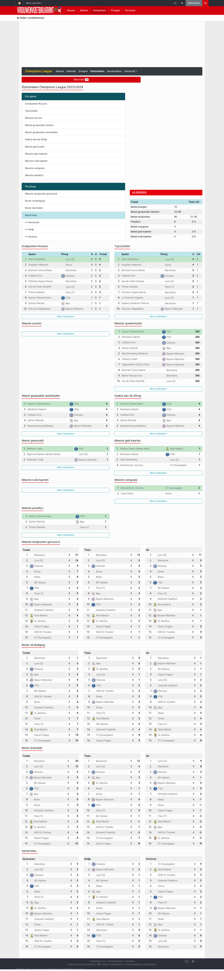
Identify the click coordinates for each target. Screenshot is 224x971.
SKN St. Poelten (41, 632)
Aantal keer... (31, 215)
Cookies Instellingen (110, 964)
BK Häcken (38, 582)
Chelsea (67, 275)
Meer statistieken (65, 316)
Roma (66, 264)
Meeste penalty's (34, 175)
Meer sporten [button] (33, 3)
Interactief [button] (129, 71)
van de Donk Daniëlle (39, 286)
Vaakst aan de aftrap (36, 139)
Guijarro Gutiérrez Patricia (135, 303)
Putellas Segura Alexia (40, 281)
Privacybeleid (115, 961)
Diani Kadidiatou (37, 259)
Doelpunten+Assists (36, 103)
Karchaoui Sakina (131, 336)
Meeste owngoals (35, 168)
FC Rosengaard (176, 465)
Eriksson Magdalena (39, 308)
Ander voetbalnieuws (30, 17)
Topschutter (31, 110)
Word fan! (81, 79)
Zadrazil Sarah (129, 359)
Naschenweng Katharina (135, 353)
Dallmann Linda (35, 459)
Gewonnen (32, 222)
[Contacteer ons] (187, 961)
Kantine (84, 10)
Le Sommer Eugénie (132, 297)
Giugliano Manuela (38, 264)
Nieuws (71, 10)
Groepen (83, 71)
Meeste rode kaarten (36, 160)
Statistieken (97, 71)
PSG (65, 297)
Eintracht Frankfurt (42, 610)
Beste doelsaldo (34, 207)
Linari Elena (127, 493)
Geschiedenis (114, 71)
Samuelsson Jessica (131, 465)
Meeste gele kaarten (36, 153)
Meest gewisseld (34, 146)
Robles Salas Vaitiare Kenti (134, 448)
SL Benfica (38, 621)
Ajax (65, 303)
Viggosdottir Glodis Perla (135, 364)
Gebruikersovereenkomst (81, 964)
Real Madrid (174, 448)
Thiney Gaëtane (36, 292)
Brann (35, 577)
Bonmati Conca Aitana (40, 270)
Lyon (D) (68, 259)
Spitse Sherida (36, 303)
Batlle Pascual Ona (132, 375)
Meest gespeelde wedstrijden (41, 132)
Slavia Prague (39, 626)
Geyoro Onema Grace (39, 297)
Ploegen (115, 10)
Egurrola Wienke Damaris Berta (43, 454)
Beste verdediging (35, 200)
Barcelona (68, 270)
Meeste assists (33, 117)
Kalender (71, 71)
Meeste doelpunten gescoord (41, 193)
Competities (99, 10)
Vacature (130, 961)
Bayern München (72, 308)
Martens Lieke (35, 448)
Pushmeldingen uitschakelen (140, 964)
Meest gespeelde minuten (39, 125)
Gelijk (29, 229)
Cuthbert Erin (35, 275)
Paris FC (68, 292)
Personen (130, 10)
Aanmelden (194, 3)
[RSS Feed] (193, 961)
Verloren (31, 236)
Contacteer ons (97, 961)
